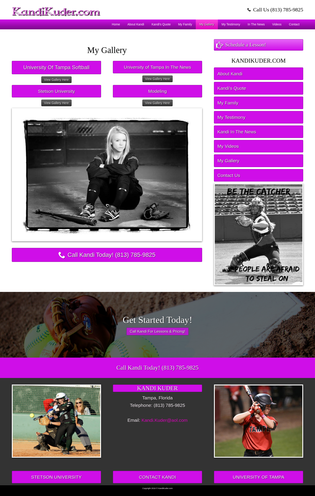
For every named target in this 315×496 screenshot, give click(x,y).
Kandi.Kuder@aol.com (164, 420)
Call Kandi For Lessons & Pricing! (157, 331)
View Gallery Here (56, 79)
